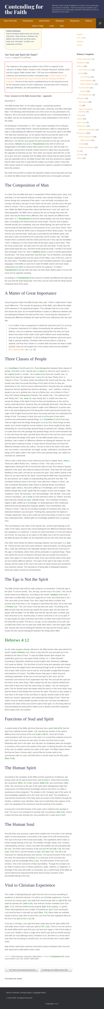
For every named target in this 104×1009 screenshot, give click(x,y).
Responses (74, 21)
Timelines (80, 155)
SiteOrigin (50, 1004)
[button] (100, 23)
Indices (79, 119)
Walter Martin (36, 956)
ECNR (81, 73)
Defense (88, 21)
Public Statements (87, 84)
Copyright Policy (39, 993)
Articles (81, 144)
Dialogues (60, 21)
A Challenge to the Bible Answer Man (56, 970)
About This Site (10, 21)
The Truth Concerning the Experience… (21, 970)
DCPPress (27, 58)
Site (78, 151)
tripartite (26, 958)
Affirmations (83, 102)
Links (51, 26)
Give (62, 26)
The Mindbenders (85, 95)
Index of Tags (37, 26)
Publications (28, 21)
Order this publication (87, 130)
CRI (80, 105)
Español (80, 41)
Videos (79, 158)
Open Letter (81, 122)
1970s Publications (84, 59)
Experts (83, 91)
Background (81, 63)
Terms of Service (12, 993)
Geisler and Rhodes (86, 147)
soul (17, 958)
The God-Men (84, 88)
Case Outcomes (85, 70)
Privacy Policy (26, 993)
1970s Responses (17, 956)
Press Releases (86, 81)
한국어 (79, 45)
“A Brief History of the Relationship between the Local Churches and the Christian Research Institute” (36, 79)
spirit (21, 958)
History (79, 115)
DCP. (14, 998)
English (80, 34)
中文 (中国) (81, 38)
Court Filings (85, 77)
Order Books (44, 21)
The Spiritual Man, (17, 349)
